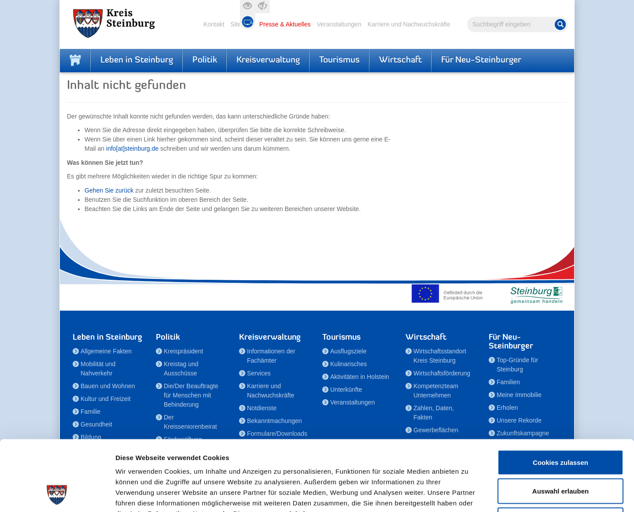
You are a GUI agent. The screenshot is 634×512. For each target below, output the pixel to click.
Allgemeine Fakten (106, 351)
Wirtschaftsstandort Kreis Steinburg (439, 356)
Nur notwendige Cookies (560, 454)
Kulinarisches (348, 363)
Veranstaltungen (339, 24)
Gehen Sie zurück (109, 190)
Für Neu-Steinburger (481, 60)
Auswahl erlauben (560, 425)
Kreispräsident (183, 351)
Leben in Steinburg (136, 60)
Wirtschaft (400, 60)
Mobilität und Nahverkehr (98, 368)
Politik (204, 60)
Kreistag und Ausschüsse (181, 368)
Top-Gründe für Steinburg (517, 364)
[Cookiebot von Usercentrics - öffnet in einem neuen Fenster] (57, 494)
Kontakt (213, 24)
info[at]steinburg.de (132, 148)
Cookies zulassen (560, 396)
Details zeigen (468, 494)
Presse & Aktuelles (285, 24)
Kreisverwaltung (268, 60)
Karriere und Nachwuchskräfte (409, 24)
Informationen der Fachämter (271, 356)
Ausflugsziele (348, 351)
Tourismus (339, 60)
